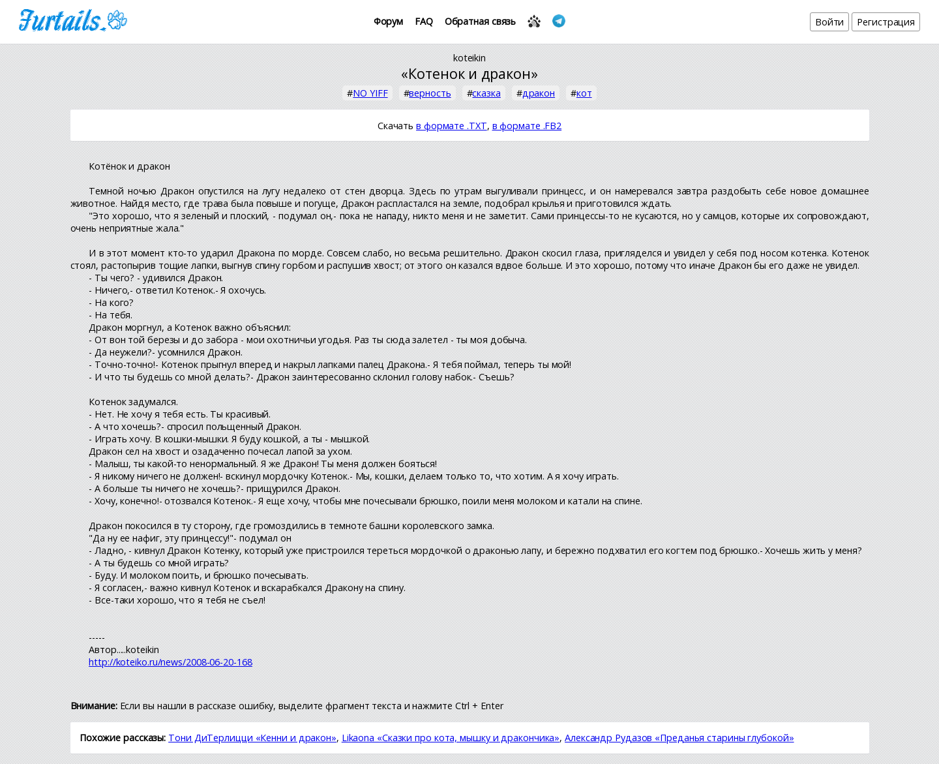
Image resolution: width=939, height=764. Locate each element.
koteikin (469, 58)
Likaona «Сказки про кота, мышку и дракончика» (451, 737)
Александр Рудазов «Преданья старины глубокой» (679, 737)
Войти (829, 22)
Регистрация (886, 22)
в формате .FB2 (527, 125)
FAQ (424, 21)
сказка (486, 93)
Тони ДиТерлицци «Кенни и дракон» (252, 737)
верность (430, 93)
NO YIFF (370, 93)
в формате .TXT (451, 125)
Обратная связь (480, 21)
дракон (538, 93)
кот (584, 93)
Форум (389, 21)
